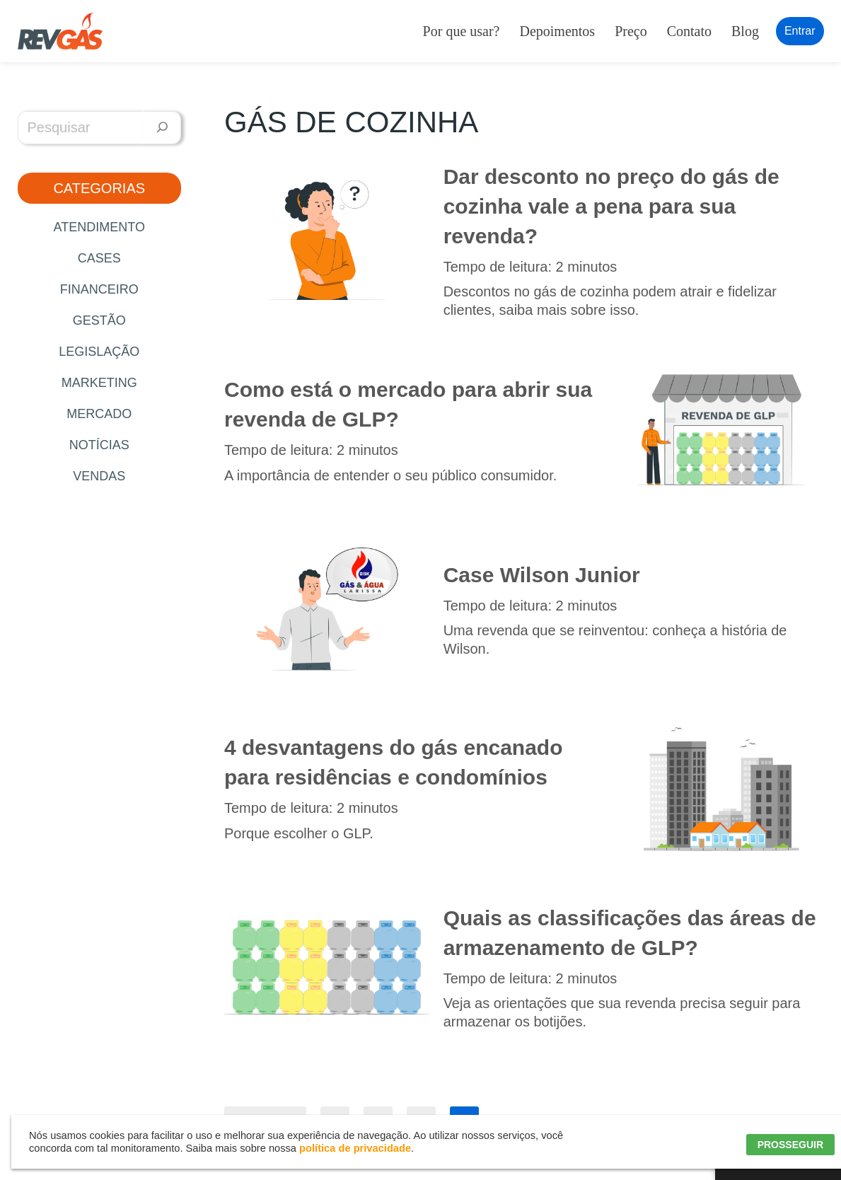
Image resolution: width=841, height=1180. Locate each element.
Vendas (99, 476)
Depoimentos (557, 31)
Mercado (99, 414)
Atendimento (99, 227)
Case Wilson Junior (541, 574)
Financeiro (99, 289)
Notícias (99, 445)
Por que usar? (461, 31)
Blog (745, 31)
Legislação (99, 352)
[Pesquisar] (162, 127)
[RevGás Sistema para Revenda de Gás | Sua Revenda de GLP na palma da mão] (60, 31)
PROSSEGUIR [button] (790, 1144)
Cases (99, 258)
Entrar (800, 31)
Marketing (99, 383)
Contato (689, 31)
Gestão (99, 320)
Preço (631, 31)
